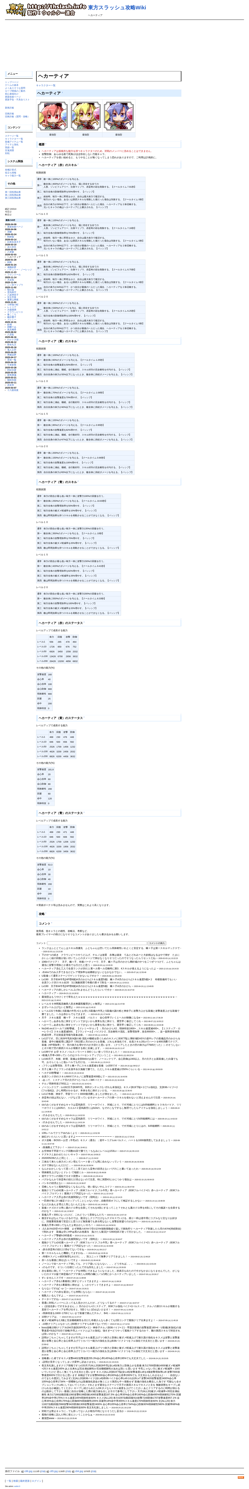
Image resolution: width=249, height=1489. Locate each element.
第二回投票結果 (13, 195)
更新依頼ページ (13, 97)
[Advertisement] (124, 46)
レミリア (11, 307)
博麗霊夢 (11, 354)
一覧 (8, 1480)
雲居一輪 (11, 359)
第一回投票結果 (13, 192)
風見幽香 (11, 329)
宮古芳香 (11, 297)
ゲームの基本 (12, 85)
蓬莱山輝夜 (13, 299)
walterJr (17, 1486)
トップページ (12, 82)
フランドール (14, 274)
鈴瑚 (9, 324)
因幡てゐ (11, 327)
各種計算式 (10, 169)
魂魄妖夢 (11, 267)
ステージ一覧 (12, 136)
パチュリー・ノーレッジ (19, 269)
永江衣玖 (11, 247)
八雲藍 (10, 334)
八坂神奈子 (13, 295)
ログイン (37, 1480)
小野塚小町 (13, 304)
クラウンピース (15, 312)
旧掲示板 (9, 113)
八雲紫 (10, 252)
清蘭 (9, 231)
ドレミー (11, 319)
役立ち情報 (10, 172)
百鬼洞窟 (9, 150)
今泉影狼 (11, 364)
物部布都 (11, 380)
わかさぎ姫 (13, 339)
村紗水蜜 (11, 370)
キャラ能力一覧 (13, 175)
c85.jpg (52, 1471)
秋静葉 (10, 236)
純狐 (9, 262)
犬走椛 (10, 279)
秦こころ (11, 314)
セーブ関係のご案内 (15, 91)
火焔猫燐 (11, 309)
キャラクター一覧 (46, 85)
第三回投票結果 (13, 198)
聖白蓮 (10, 290)
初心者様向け (12, 94)
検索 (15, 1480)
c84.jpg (77, 1471)
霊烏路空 (11, 292)
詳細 (43, 1471)
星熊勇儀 (11, 375)
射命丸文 (11, 344)
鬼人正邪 (11, 349)
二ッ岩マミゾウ (15, 284)
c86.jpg (26, 1471)
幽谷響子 (11, 317)
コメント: (41, 943)
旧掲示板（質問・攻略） (17, 116)
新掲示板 (9, 107)
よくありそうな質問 (15, 88)
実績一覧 (9, 147)
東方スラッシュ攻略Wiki (117, 7)
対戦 (7, 153)
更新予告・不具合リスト (17, 99)
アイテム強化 (12, 144)
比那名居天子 (14, 242)
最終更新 (25, 1480)
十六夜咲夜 (13, 390)
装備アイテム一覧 (14, 141)
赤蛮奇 (10, 385)
